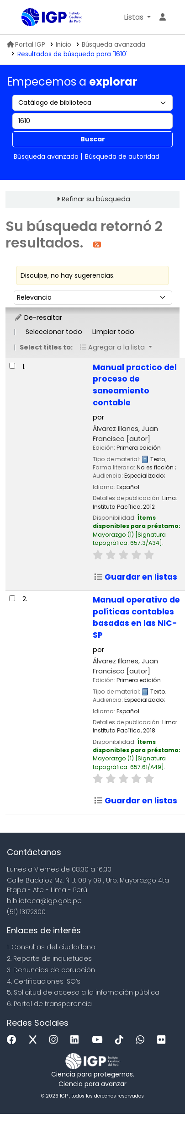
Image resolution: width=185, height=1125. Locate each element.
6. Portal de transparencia (49, 1003)
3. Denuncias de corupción (51, 969)
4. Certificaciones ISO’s (43, 981)
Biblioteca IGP (24, 18)
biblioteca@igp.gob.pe (44, 900)
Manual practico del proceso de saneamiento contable (135, 385)
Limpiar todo (113, 331)
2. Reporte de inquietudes (49, 958)
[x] (35, 1040)
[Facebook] (14, 1040)
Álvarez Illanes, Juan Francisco (125, 433)
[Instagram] (55, 1040)
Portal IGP (26, 44)
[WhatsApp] (142, 1040)
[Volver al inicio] (157, 1097)
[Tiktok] (121, 1040)
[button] (137, 17)
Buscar (92, 139)
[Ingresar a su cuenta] (162, 17)
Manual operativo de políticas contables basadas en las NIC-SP (136, 617)
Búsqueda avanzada (113, 44)
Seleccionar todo (54, 331)
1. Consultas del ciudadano (51, 947)
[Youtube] (99, 1040)
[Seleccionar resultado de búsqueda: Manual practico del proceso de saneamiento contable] (12, 366)
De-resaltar (38, 317)
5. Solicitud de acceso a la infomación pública (83, 992)
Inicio (63, 44)
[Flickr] (163, 1040)
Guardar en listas (135, 576)
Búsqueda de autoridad (122, 156)
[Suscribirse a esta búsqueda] (97, 244)
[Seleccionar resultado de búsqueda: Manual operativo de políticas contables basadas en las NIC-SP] (12, 598)
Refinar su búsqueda (96, 199)
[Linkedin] (76, 1040)
